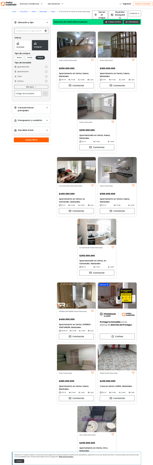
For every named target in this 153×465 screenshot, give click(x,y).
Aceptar (19, 461)
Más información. (66, 457)
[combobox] (29, 30)
